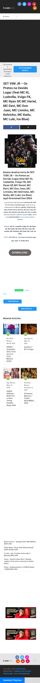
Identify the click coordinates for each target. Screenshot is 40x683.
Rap (25, 338)
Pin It (5, 294)
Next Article (27, 309)
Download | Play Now (12, 680)
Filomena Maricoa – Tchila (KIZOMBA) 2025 (28, 398)
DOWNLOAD (20, 252)
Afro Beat (10, 338)
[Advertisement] (20, 40)
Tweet (27, 290)
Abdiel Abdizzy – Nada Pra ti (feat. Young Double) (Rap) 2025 (11, 398)
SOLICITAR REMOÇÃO (22, 674)
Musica (9, 341)
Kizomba (27, 383)
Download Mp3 (24, 217)
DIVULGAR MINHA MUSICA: (25, 69)
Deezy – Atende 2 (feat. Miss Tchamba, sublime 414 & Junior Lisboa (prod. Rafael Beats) (18, 561)
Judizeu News (21, 669)
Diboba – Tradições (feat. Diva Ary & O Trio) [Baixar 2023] (11, 354)
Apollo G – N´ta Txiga (28, 348)
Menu (7, 16)
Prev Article (13, 301)
